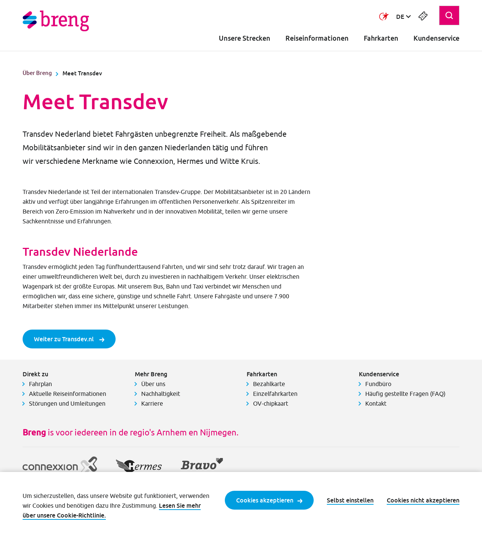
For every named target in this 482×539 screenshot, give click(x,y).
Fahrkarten (381, 38)
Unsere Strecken (244, 38)
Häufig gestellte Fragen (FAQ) (405, 393)
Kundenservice (436, 38)
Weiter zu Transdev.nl (69, 339)
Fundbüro (378, 383)
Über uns (153, 383)
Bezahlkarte (269, 383)
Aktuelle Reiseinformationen (67, 393)
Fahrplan (40, 383)
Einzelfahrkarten (275, 393)
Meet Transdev (82, 73)
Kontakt (375, 403)
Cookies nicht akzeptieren (423, 500)
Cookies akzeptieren (269, 500)
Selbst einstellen (350, 500)
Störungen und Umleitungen (67, 403)
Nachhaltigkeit (160, 393)
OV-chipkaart (270, 403)
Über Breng (37, 73)
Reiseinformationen (317, 38)
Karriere (152, 403)
